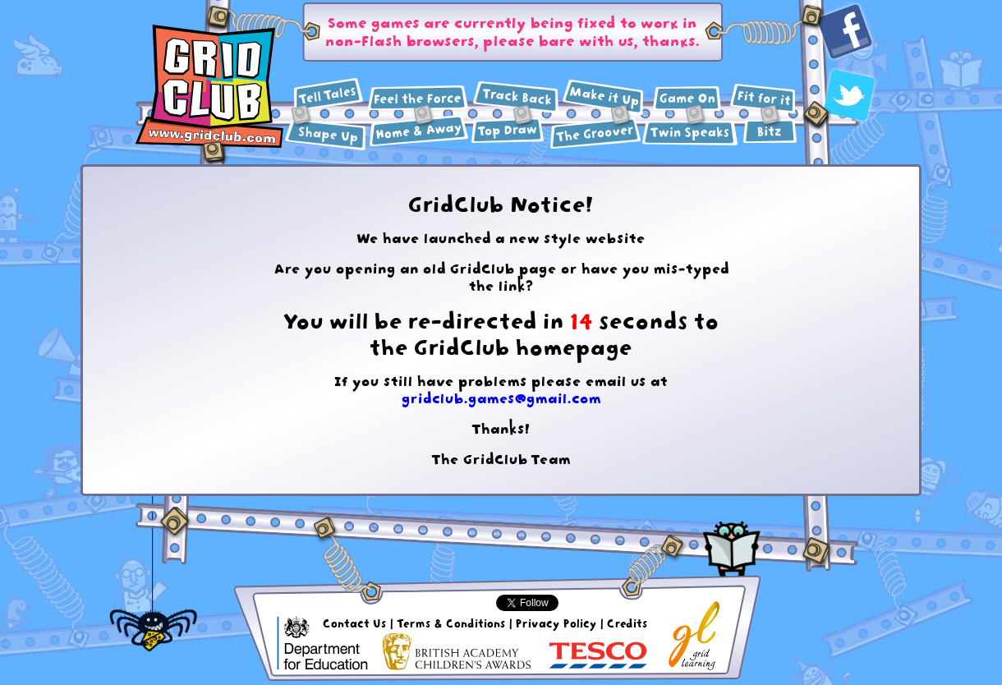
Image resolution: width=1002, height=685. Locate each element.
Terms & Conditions (451, 623)
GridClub (209, 87)
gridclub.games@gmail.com (501, 398)
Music (595, 133)
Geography (419, 131)
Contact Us (355, 623)
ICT (687, 98)
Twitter (850, 95)
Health (762, 99)
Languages (690, 133)
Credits (627, 623)
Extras (770, 131)
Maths (325, 135)
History (515, 97)
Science (418, 98)
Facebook (845, 32)
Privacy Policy (556, 623)
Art (508, 130)
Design (603, 97)
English (328, 94)
